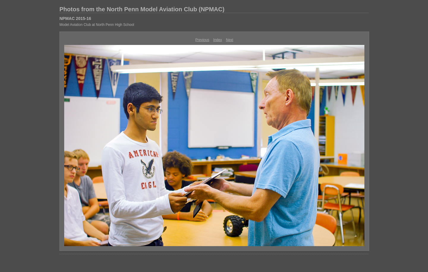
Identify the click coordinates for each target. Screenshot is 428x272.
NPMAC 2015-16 (75, 18)
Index (217, 40)
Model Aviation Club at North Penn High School (96, 25)
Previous (202, 40)
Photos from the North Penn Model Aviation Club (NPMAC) (141, 9)
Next (229, 40)
